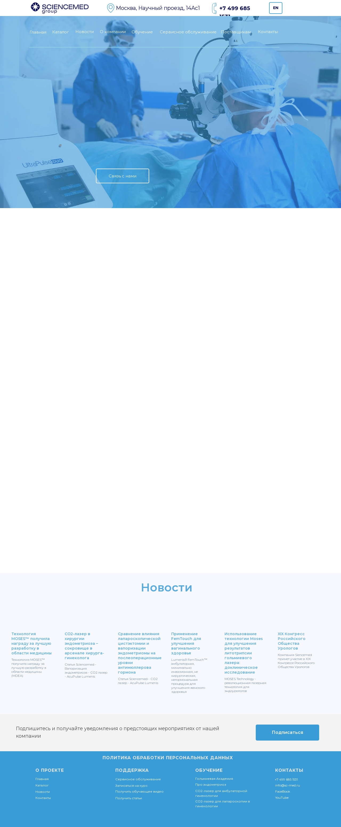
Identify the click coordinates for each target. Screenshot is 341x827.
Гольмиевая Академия (214, 779)
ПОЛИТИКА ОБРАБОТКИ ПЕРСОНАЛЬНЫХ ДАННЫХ (168, 757)
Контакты (268, 31)
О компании (113, 31)
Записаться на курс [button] (131, 786)
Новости (84, 31)
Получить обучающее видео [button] (139, 791)
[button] (122, 176)
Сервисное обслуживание (188, 31)
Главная (38, 32)
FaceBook (282, 791)
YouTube (282, 798)
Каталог (60, 31)
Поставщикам (236, 31)
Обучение (142, 31)
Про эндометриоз (210, 784)
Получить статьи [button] (128, 798)
